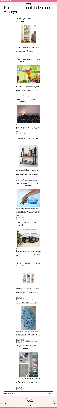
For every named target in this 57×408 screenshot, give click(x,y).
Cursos (8, 3)
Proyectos (14, 3)
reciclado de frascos (32, 299)
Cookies (4, 401)
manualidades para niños (33, 96)
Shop (46, 3)
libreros (22, 389)
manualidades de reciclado (28, 180)
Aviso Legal (4, 403)
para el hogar (35, 219)
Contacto (53, 3)
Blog (49, 3)
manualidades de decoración (33, 341)
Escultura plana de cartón (27, 302)
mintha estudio (34, 407)
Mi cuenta (53, 401)
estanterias (23, 180)
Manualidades (27, 95)
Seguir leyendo (30, 51)
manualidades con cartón (25, 341)
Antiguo (23, 95)
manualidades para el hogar (25, 96)
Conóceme (4, 3)
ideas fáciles (23, 219)
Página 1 (44, 393)
